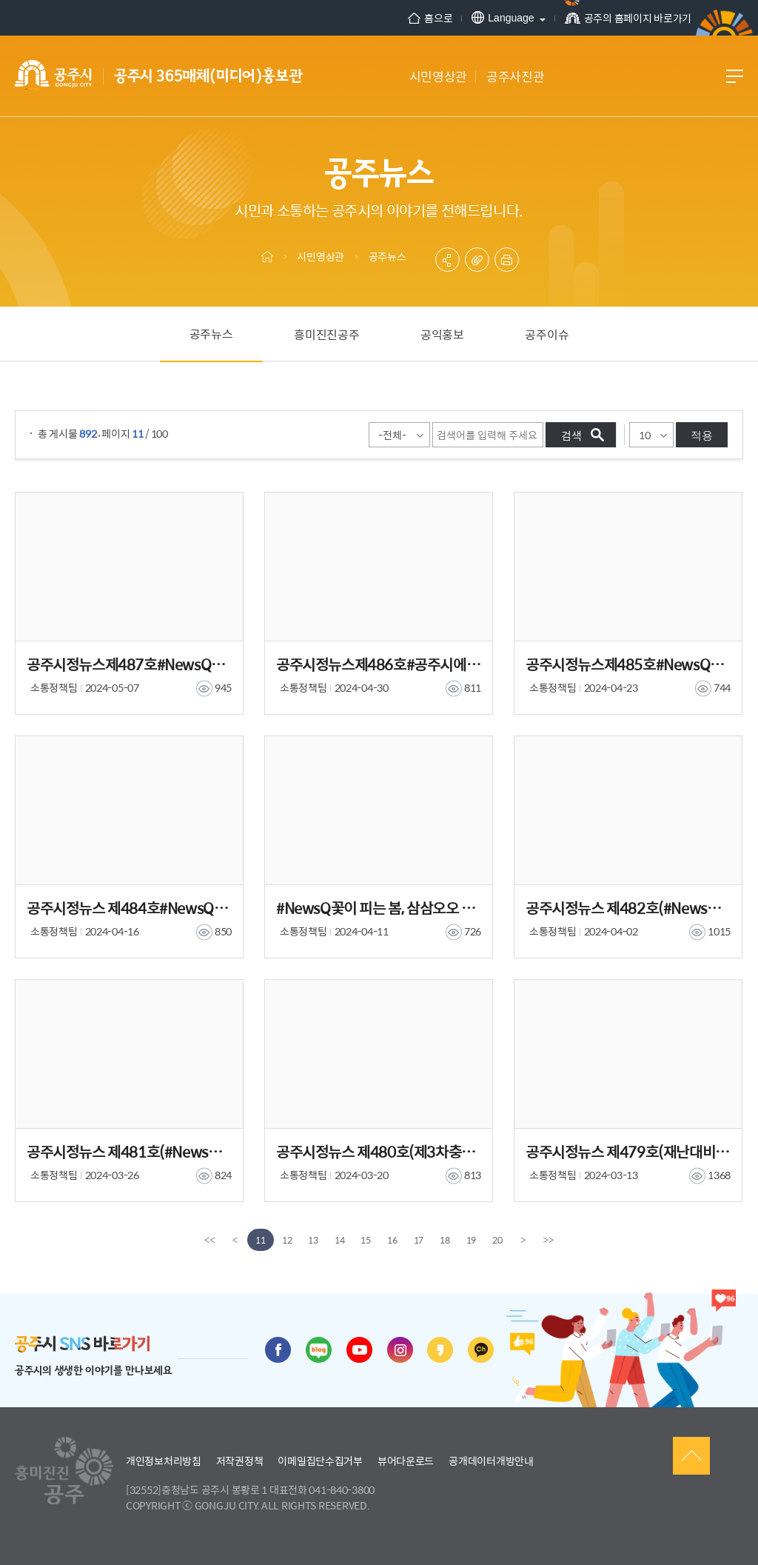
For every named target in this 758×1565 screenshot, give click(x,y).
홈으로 (430, 18)
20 (497, 1240)
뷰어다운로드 (406, 1460)
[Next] (523, 1240)
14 (340, 1240)
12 (287, 1240)
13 (313, 1240)
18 (445, 1240)
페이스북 (278, 1350)
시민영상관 (320, 256)
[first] (209, 1240)
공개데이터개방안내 (491, 1460)
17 (419, 1240)
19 (471, 1240)
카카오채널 (481, 1350)
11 (260, 1240)
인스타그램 (400, 1350)
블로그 (319, 1350)
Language (503, 17)
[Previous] (235, 1240)
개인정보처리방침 (163, 1460)
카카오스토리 (440, 1350)
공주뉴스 (387, 256)
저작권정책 (240, 1460)
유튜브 (359, 1350)
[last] (548, 1240)
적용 (702, 435)
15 (365, 1240)
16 (392, 1240)
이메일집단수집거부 (320, 1460)
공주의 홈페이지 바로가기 (628, 18)
